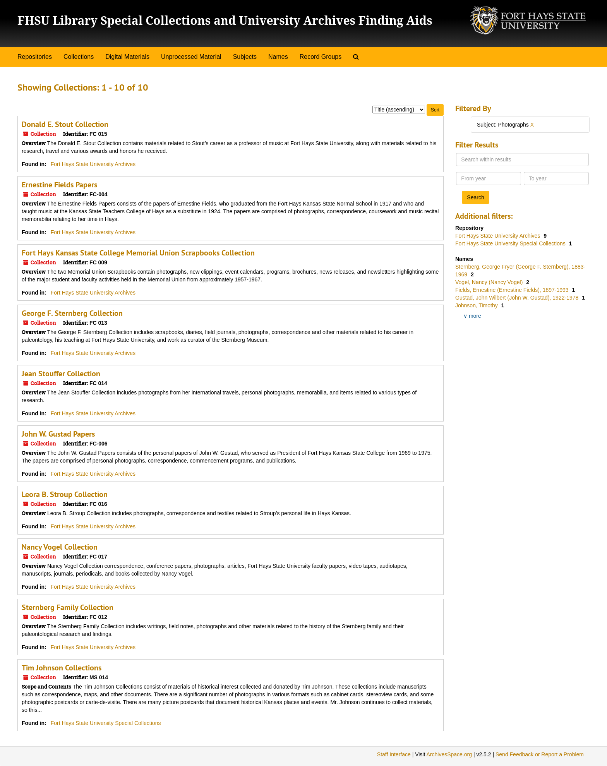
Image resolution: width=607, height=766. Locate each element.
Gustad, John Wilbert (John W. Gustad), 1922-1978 (517, 298)
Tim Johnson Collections (61, 668)
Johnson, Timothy (477, 305)
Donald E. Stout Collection (65, 124)
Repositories (34, 56)
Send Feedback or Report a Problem (540, 754)
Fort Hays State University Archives (93, 164)
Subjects (245, 56)
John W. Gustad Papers (58, 434)
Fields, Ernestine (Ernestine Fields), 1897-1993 (512, 290)
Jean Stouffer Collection (61, 373)
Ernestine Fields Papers (59, 185)
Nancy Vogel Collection (60, 547)
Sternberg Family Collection (67, 607)
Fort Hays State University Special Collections (106, 723)
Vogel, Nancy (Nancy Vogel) (489, 282)
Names (278, 56)
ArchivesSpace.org (449, 754)
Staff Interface (394, 754)
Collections (78, 56)
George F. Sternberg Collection (72, 313)
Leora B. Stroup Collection (65, 494)
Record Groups (321, 56)
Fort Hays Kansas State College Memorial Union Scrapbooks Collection (138, 253)
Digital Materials (127, 56)
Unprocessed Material (191, 56)
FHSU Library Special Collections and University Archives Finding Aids (224, 20)
